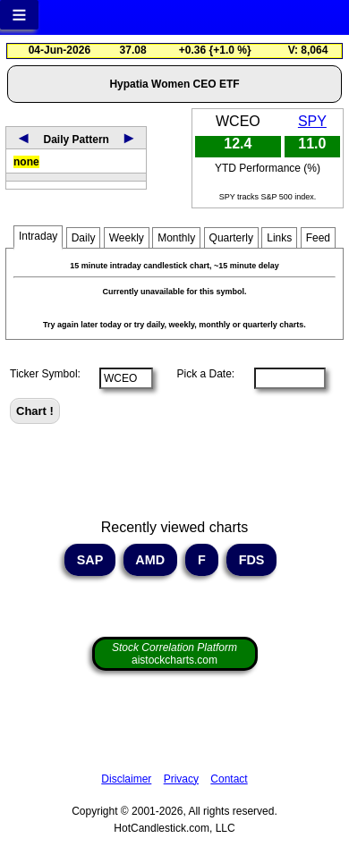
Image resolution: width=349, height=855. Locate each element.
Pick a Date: (199, 374)
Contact (228, 779)
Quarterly (231, 238)
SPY (312, 121)
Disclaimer (126, 779)
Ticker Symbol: (45, 374)
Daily (84, 238)
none (26, 162)
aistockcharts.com (174, 653)
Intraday (38, 236)
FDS (251, 560)
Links (279, 238)
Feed (318, 238)
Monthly (176, 238)
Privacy (181, 779)
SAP (89, 560)
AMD (150, 560)
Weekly (126, 238)
